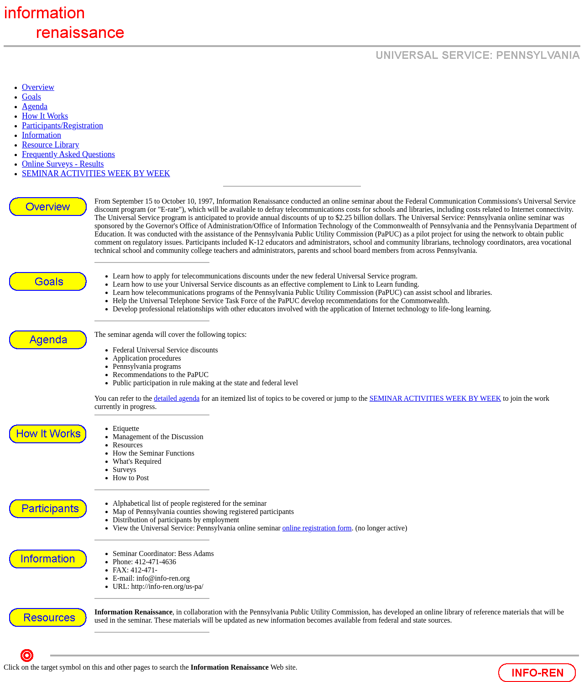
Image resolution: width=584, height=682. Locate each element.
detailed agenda (176, 398)
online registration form (317, 528)
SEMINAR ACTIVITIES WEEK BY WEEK (435, 398)
